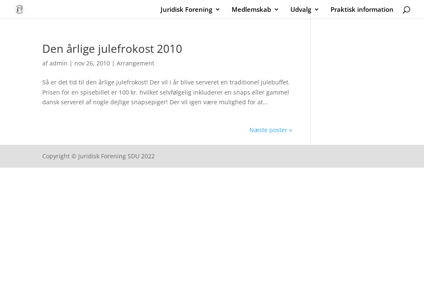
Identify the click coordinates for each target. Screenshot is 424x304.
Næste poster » (270, 130)
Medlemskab (251, 10)
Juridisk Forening (186, 10)
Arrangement (135, 63)
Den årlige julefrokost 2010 (112, 48)
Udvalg (300, 10)
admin (58, 63)
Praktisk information (362, 10)
